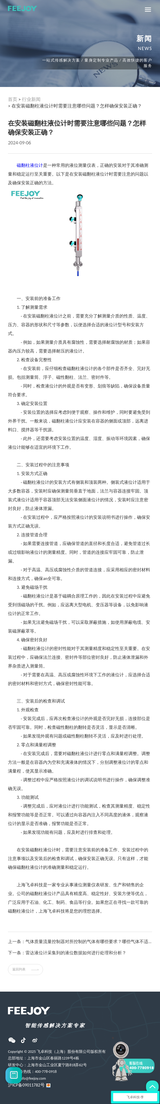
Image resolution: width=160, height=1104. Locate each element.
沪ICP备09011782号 (26, 1085)
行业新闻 (31, 99)
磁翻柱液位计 (30, 165)
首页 (12, 99)
